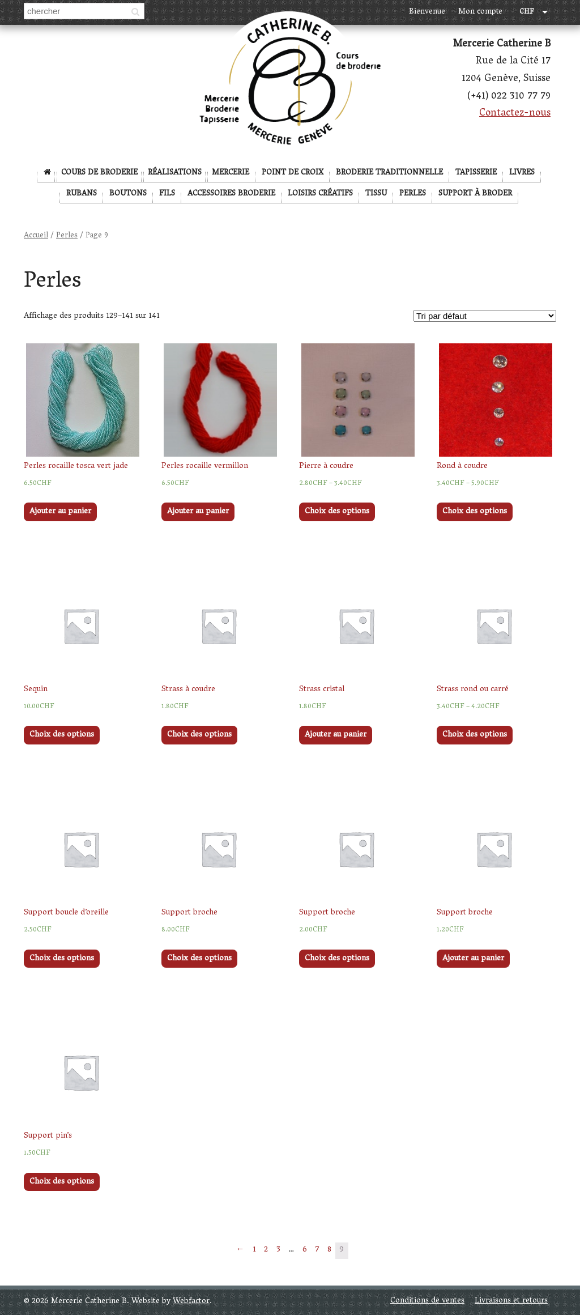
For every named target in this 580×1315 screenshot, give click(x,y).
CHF (526, 12)
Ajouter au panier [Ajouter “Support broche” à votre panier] (473, 959)
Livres (522, 173)
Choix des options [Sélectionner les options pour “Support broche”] (199, 959)
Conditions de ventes (427, 1301)
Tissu (376, 194)
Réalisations (175, 173)
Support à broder (475, 194)
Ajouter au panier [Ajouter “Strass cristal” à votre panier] (335, 735)
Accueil (36, 236)
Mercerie (230, 173)
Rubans (81, 194)
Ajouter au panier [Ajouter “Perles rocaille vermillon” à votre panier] (198, 512)
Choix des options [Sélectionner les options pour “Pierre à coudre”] (337, 512)
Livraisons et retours (511, 1301)
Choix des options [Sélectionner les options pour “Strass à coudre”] (199, 735)
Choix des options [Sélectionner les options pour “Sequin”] (61, 735)
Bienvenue (427, 12)
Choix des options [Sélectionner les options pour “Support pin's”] (61, 1182)
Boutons (128, 194)
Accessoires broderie (231, 194)
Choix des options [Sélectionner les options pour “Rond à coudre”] (474, 512)
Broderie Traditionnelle (389, 173)
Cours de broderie (99, 173)
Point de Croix (292, 173)
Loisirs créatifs (320, 194)
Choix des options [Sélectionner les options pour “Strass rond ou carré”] (474, 735)
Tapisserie (476, 173)
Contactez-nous (515, 114)
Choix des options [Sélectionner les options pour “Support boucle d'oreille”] (61, 959)
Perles (412, 194)
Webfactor (191, 1301)
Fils (167, 194)
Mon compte (480, 12)
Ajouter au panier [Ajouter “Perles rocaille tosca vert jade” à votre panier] (60, 512)
